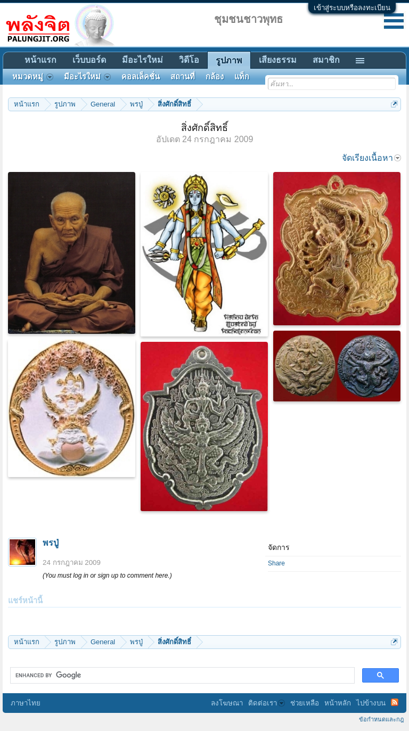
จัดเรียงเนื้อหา (371, 157)
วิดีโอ (189, 59)
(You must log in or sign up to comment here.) (107, 575)
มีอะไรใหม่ (142, 59)
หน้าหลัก (337, 703)
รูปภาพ (229, 60)
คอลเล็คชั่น (140, 76)
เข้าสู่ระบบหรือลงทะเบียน (352, 8)
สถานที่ (182, 76)
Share (276, 563)
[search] (181, 675)
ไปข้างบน (371, 703)
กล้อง (215, 76)
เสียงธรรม (278, 59)
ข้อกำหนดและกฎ (381, 719)
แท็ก (241, 76)
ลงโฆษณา (227, 703)
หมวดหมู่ (32, 76)
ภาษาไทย (25, 703)
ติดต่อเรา (266, 703)
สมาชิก (326, 59)
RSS (394, 702)
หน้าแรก (40, 59)
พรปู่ (51, 542)
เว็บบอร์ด (89, 59)
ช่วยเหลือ (304, 703)
